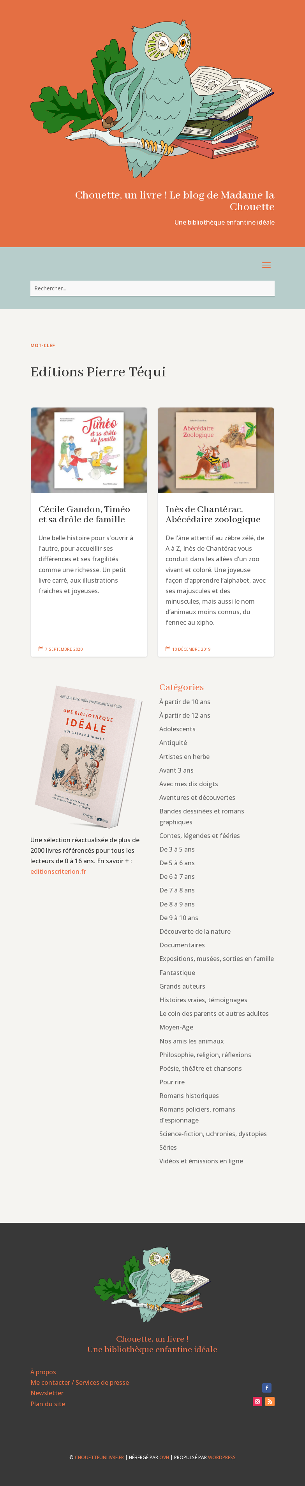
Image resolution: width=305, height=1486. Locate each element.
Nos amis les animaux (191, 1041)
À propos (43, 1372)
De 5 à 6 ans (177, 863)
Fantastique (177, 972)
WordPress (222, 1457)
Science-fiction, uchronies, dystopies (213, 1133)
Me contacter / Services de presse (79, 1382)
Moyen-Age (176, 1027)
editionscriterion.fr (58, 871)
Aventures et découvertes (197, 797)
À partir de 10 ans (184, 701)
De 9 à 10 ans (178, 917)
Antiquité (173, 742)
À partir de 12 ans (184, 715)
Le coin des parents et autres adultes (214, 1013)
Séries (168, 1147)
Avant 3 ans (176, 770)
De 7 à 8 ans (177, 890)
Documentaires (182, 945)
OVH (164, 1457)
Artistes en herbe (184, 756)
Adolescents (177, 729)
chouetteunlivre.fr (99, 1457)
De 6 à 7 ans (177, 876)
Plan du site (47, 1404)
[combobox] (152, 288)
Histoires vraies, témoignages (203, 1000)
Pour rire (172, 1082)
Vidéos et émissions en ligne (201, 1161)
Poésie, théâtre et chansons (200, 1068)
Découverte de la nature (195, 931)
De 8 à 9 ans (177, 904)
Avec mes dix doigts (188, 784)
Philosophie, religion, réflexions (205, 1054)
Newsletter (46, 1393)
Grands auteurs (182, 986)
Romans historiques (189, 1095)
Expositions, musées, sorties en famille (216, 958)
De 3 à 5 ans (177, 849)
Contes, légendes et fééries (199, 835)
